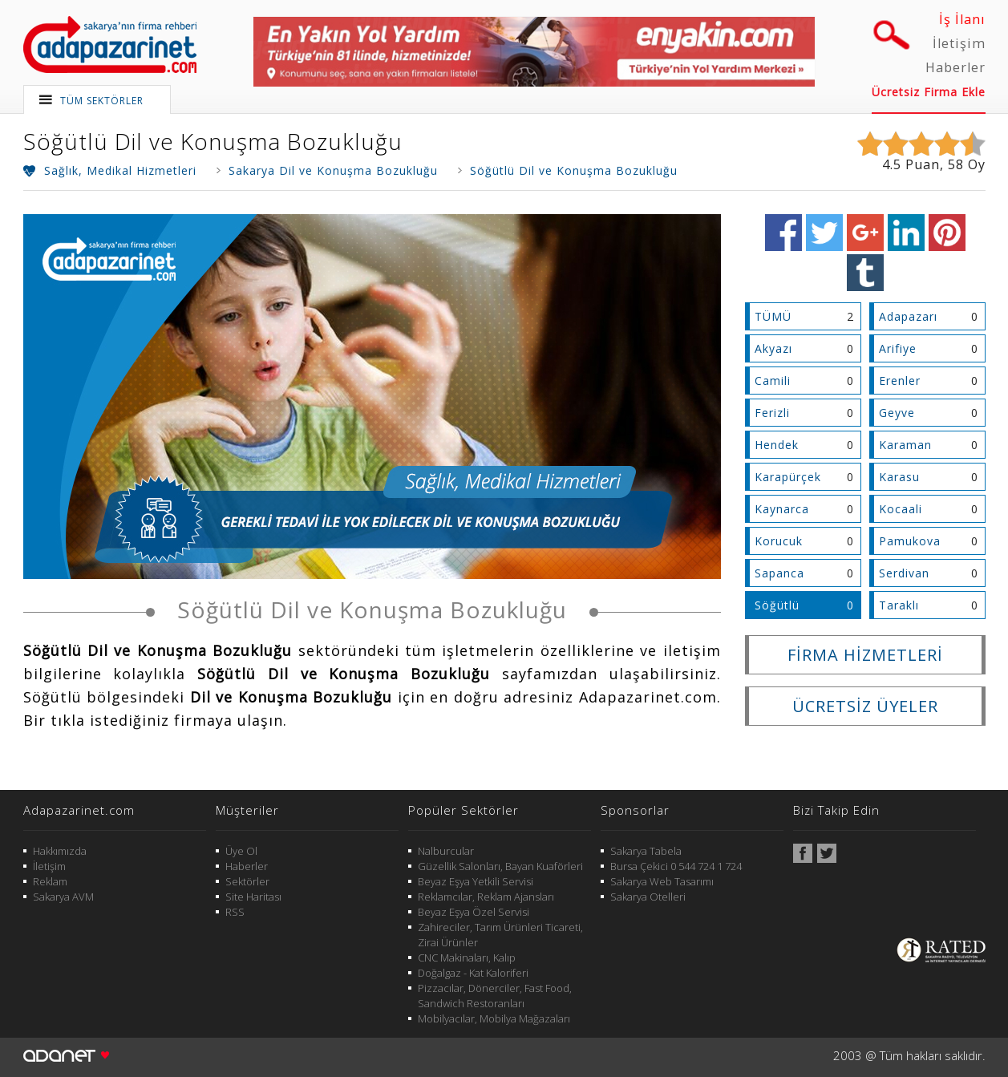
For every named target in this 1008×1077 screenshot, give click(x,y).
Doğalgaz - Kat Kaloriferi (473, 973)
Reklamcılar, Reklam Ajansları (486, 896)
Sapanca (779, 573)
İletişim (959, 43)
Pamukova (910, 541)
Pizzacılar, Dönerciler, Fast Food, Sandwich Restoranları (495, 995)
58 (956, 164)
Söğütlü (777, 605)
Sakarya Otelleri (648, 896)
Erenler (900, 380)
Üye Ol (241, 851)
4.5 (891, 164)
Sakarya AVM (63, 896)
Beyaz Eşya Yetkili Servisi (475, 881)
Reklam (50, 881)
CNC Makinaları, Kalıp (467, 957)
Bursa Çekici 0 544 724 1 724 (676, 866)
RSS (235, 912)
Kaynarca (782, 508)
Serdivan (904, 573)
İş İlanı (962, 19)
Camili (773, 380)
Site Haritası (253, 896)
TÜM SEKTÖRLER (102, 100)
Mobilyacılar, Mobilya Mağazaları (494, 1018)
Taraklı (899, 605)
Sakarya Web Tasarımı (662, 881)
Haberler (955, 67)
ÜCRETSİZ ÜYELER (865, 706)
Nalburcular (446, 851)
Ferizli (772, 412)
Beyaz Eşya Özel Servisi (473, 912)
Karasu (899, 476)
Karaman (905, 444)
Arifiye (898, 348)
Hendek (777, 444)
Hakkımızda (60, 851)
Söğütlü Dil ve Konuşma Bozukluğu (213, 141)
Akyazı (773, 348)
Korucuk (779, 541)
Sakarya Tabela (646, 851)
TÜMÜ (773, 316)
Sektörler (247, 881)
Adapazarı (908, 316)
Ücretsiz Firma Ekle (929, 91)
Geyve (897, 412)
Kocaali (900, 508)
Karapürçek (788, 476)
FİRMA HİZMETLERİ (865, 655)
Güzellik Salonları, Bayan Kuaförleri (500, 866)
